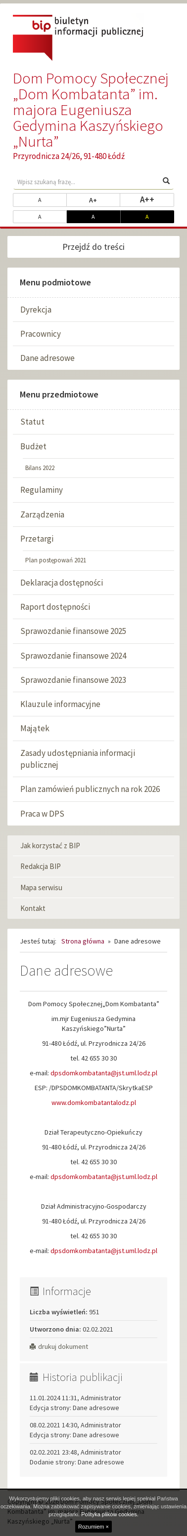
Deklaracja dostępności (61, 582)
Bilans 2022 (39, 468)
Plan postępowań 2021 (55, 560)
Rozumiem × (93, 1527)
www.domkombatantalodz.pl (93, 1102)
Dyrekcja (35, 309)
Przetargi (36, 538)
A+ (104, 199)
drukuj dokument (59, 1346)
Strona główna (82, 941)
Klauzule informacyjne (60, 704)
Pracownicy (40, 333)
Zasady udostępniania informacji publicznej (77, 759)
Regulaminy (41, 489)
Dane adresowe (47, 358)
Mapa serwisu (41, 887)
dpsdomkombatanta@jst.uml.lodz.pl (103, 1072)
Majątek (34, 728)
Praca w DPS (42, 813)
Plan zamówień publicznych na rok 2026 (90, 789)
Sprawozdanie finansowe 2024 (73, 655)
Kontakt (33, 908)
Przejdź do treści (93, 246)
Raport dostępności (55, 606)
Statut (32, 421)
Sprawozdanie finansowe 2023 (73, 679)
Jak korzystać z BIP (50, 845)
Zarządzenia (42, 514)
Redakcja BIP (40, 866)
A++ (157, 199)
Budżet (33, 446)
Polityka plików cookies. (110, 1514)
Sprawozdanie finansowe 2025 (73, 631)
